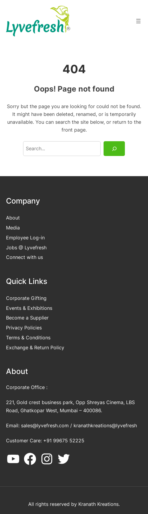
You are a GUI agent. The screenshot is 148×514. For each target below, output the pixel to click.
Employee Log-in (25, 238)
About (13, 218)
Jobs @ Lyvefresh (26, 248)
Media (13, 228)
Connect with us (24, 257)
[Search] (114, 148)
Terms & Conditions (28, 338)
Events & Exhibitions (29, 308)
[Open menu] (138, 21)
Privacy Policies (24, 328)
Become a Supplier (27, 318)
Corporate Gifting (26, 298)
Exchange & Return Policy (35, 347)
